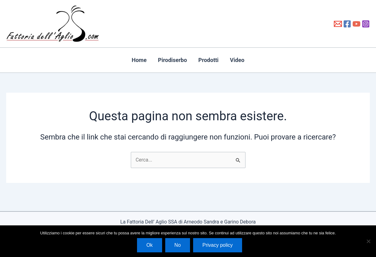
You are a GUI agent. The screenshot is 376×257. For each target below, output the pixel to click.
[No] (368, 241)
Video (229, 60)
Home (146, 60)
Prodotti (206, 60)
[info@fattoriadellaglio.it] (338, 24)
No (178, 245)
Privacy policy (217, 245)
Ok (149, 245)
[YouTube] (356, 24)
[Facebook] (347, 24)
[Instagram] (366, 24)
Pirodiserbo (175, 60)
